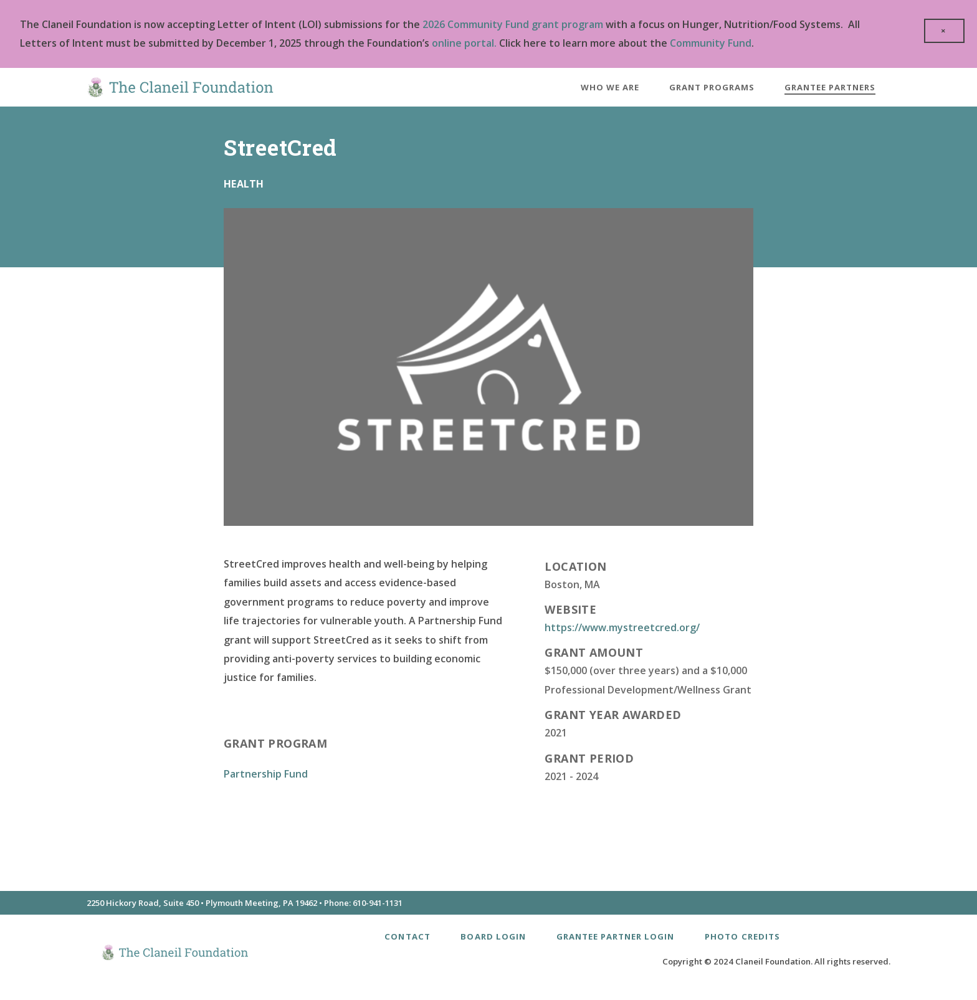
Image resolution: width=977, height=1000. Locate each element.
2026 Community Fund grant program (512, 24)
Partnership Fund (266, 774)
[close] (944, 31)
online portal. (464, 43)
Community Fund (710, 43)
